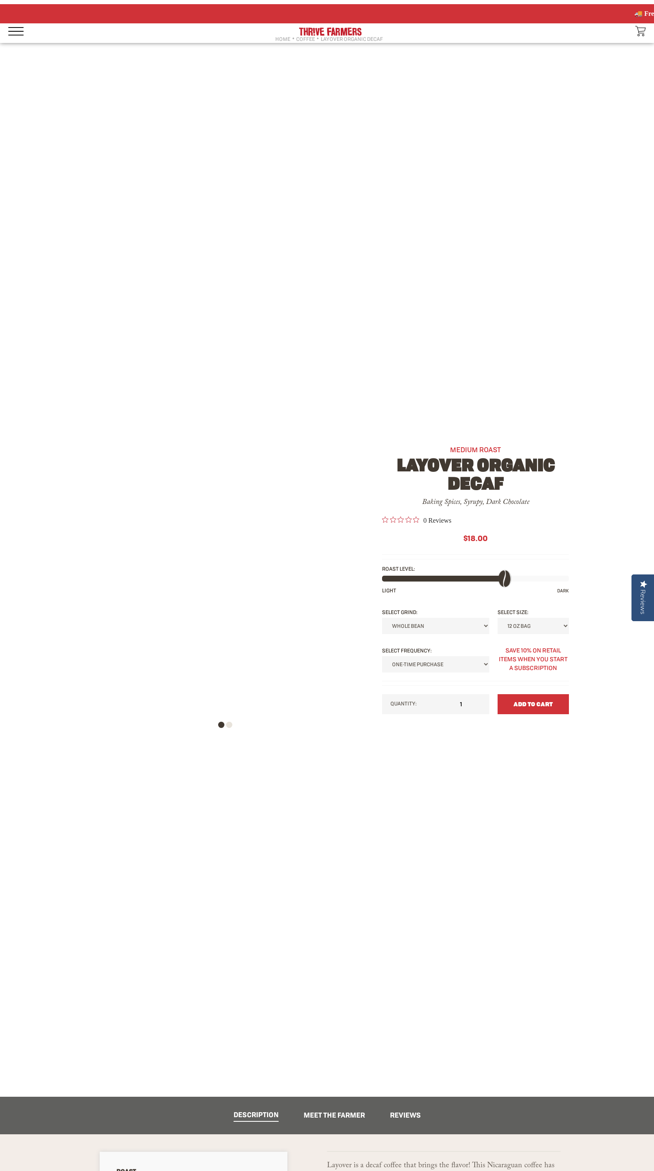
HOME (282, 39)
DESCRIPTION (256, 1114)
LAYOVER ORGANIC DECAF (352, 39)
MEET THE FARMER (334, 1115)
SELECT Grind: (400, 612)
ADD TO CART (533, 704)
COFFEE (305, 39)
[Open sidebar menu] (20, 31)
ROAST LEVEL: (398, 568)
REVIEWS (405, 1115)
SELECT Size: (513, 612)
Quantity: (435, 704)
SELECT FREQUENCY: (407, 650)
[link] (416, 520)
